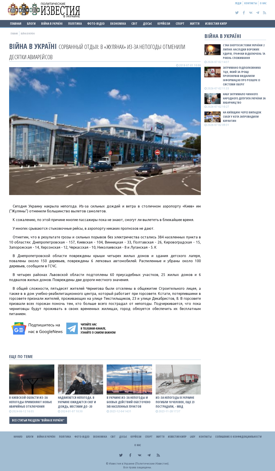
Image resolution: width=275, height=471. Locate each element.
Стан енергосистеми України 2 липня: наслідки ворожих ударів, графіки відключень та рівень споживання (244, 51)
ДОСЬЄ (147, 23)
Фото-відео (96, 23)
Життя (195, 23)
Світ (134, 23)
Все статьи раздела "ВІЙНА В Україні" (38, 420)
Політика (75, 23)
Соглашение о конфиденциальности (238, 437)
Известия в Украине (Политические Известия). (139, 463)
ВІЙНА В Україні (52, 23)
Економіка (118, 23)
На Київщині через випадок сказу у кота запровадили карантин (242, 116)
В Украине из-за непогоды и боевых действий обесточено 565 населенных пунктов (129, 402)
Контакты (250, 3)
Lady (192, 437)
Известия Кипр (216, 23)
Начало (18, 437)
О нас (263, 3)
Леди (238, 3)
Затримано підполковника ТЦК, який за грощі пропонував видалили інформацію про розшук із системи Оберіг (242, 76)
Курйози (163, 23)
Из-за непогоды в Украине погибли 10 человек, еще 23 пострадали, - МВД (175, 402)
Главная (15, 23)
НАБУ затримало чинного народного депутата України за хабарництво (244, 98)
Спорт (180, 23)
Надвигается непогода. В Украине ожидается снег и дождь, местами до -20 (77, 402)
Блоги (31, 23)
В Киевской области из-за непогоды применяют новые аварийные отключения (30, 402)
